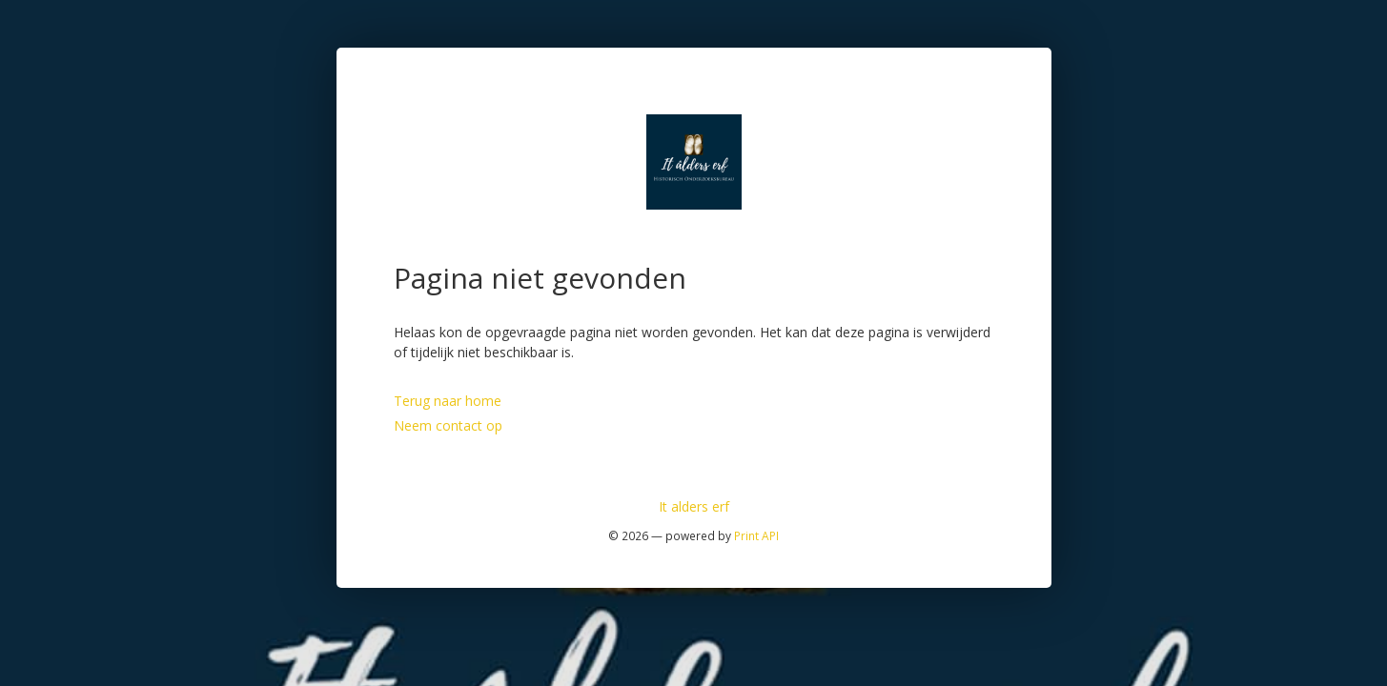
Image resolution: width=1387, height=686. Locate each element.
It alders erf (694, 506)
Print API (756, 535)
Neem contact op (448, 425)
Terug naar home (447, 401)
